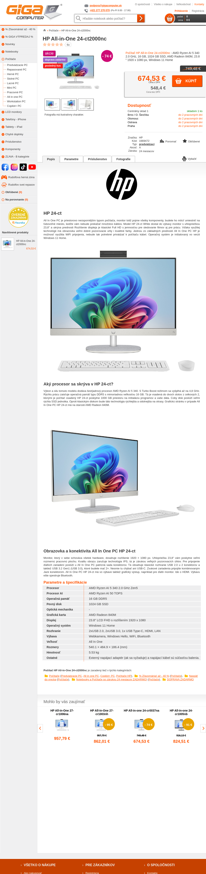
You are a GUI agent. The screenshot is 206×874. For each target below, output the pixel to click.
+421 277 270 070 (100, 10)
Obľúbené (12, 192)
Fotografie (123, 159)
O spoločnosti (142, 4)
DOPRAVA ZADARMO (180, 679)
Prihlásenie (181, 11)
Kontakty (199, 4)
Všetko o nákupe (163, 4)
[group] (62, 726)
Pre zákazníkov (100, 865)
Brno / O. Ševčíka (138, 114)
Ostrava (132, 122)
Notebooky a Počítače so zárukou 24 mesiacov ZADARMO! (111, 679)
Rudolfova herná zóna (21, 177)
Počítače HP (123, 675)
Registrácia (198, 11)
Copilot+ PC (107, 675)
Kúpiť (191, 81)
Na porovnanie (15, 200)
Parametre (71, 159)
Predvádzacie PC (71, 675)
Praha (131, 126)
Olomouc (133, 118)
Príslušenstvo (97, 159)
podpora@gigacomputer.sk (106, 5)
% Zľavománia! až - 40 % (154, 675)
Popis (51, 159)
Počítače (54, 675)
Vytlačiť (189, 158)
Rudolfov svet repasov (21, 184)
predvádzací (146, 144)
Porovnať (168, 141)
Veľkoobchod (183, 4)
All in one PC (91, 675)
